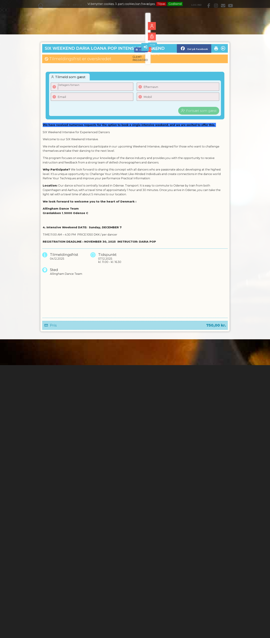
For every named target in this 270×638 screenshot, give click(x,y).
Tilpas (161, 4)
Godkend (175, 4)
